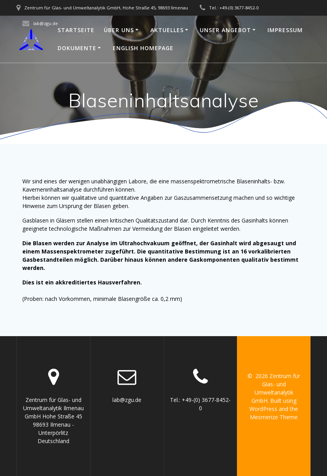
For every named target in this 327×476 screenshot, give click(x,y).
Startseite (76, 30)
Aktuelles (167, 30)
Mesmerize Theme (274, 417)
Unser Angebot (225, 30)
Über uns (119, 30)
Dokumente (77, 48)
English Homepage (143, 48)
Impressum (285, 30)
